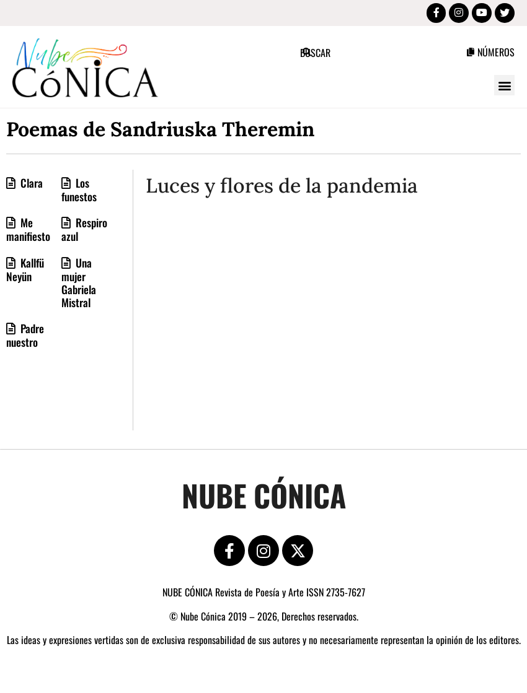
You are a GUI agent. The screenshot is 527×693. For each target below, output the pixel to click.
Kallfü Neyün (25, 272)
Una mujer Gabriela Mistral (78, 285)
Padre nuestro (25, 337)
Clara (30, 185)
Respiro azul (84, 232)
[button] (504, 87)
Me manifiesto (28, 232)
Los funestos (79, 192)
